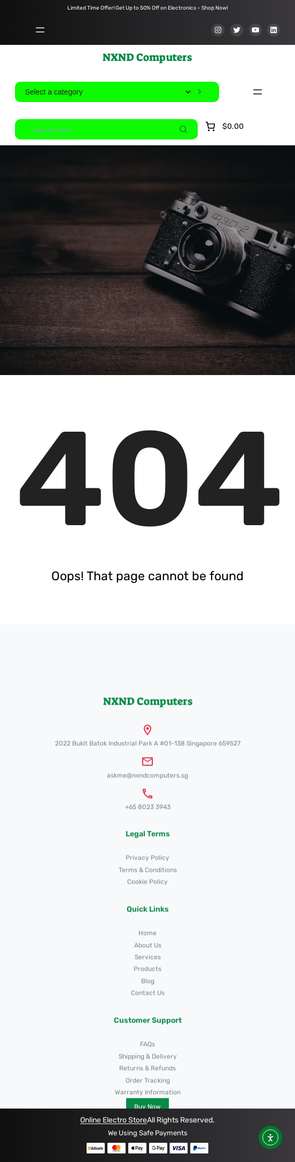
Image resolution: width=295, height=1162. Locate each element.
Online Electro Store (113, 1120)
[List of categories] (107, 92)
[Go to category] (199, 91)
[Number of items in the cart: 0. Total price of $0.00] (223, 126)
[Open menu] (40, 30)
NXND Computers (147, 57)
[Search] (183, 129)
